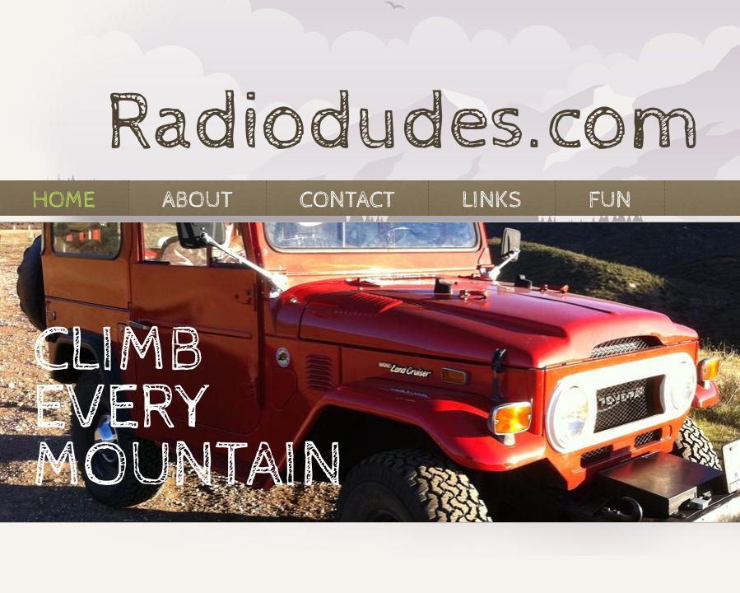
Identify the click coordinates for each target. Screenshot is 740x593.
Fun (610, 200)
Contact (347, 200)
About (197, 200)
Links (492, 200)
